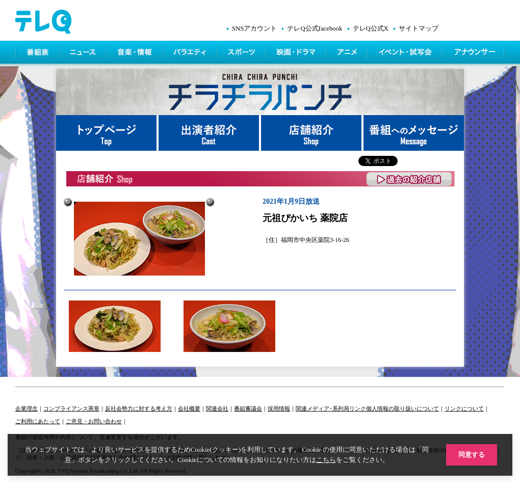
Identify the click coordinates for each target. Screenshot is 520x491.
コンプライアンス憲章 (71, 408)
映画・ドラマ (297, 53)
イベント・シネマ (406, 53)
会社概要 (189, 408)
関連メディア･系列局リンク (331, 408)
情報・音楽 (136, 53)
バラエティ (191, 53)
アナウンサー (474, 53)
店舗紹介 (312, 133)
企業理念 (26, 408)
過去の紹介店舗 (410, 179)
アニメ (348, 53)
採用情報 (279, 408)
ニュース (84, 53)
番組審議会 (248, 408)
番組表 (37, 53)
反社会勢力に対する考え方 (138, 408)
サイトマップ (418, 28)
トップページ (107, 133)
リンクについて (464, 408)
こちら (326, 459)
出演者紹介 (210, 133)
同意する (471, 454)
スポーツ (242, 53)
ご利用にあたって (37, 421)
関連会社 (217, 408)
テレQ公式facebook (314, 28)
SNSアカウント (254, 28)
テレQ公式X (370, 28)
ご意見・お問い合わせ (94, 421)
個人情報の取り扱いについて (402, 408)
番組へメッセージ (413, 133)
